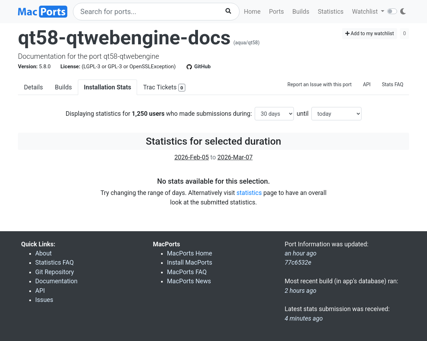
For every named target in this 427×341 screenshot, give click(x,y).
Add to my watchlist (369, 33)
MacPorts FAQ (187, 272)
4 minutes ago (304, 318)
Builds (300, 11)
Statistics (331, 11)
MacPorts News (189, 281)
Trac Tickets (164, 88)
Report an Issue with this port (319, 84)
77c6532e (298, 262)
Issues (44, 299)
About (43, 253)
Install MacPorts (189, 262)
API (367, 84)
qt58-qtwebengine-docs (124, 37)
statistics (249, 192)
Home (252, 11)
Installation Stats (107, 87)
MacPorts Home (189, 253)
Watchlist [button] (365, 11)
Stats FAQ (392, 84)
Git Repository (54, 272)
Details (33, 87)
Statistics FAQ (54, 262)
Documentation (56, 281)
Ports (276, 11)
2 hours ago (300, 290)
